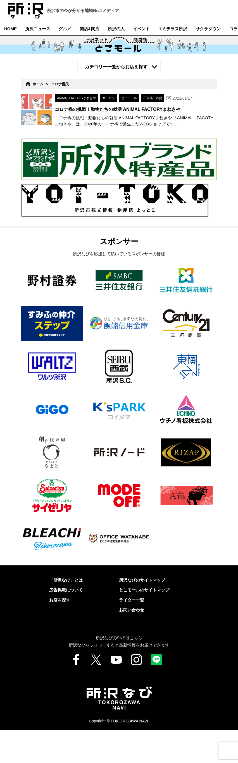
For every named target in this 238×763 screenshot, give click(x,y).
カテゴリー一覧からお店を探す (117, 66)
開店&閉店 (89, 28)
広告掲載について (66, 622)
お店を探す (59, 632)
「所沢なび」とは (66, 612)
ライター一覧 (131, 632)
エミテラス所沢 (172, 28)
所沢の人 (116, 28)
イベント (141, 28)
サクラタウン (208, 28)
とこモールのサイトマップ (144, 622)
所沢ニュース (37, 28)
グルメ (65, 28)
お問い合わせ (131, 642)
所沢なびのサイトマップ (142, 612)
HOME (10, 28)
